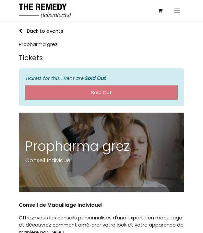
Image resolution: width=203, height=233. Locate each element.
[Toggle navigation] (177, 10)
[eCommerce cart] (160, 10)
